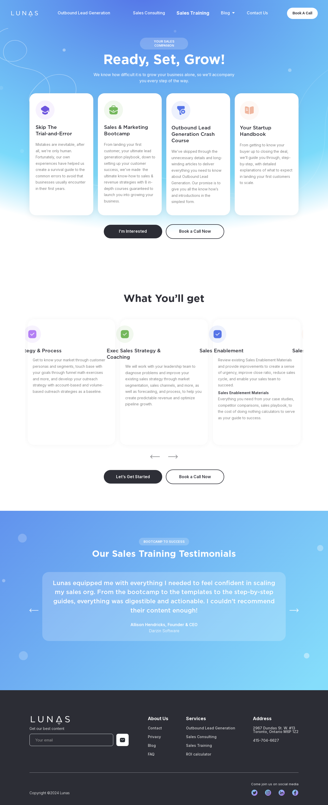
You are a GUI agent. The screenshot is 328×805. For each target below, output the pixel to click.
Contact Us (257, 13)
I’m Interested (133, 231)
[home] (24, 13)
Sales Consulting (149, 13)
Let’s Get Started (133, 487)
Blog (152, 745)
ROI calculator (198, 754)
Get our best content (46, 728)
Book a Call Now (195, 231)
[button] (228, 13)
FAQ (151, 754)
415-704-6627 (266, 740)
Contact (155, 728)
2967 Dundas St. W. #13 (276, 729)
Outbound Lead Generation (84, 13)
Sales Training (193, 13)
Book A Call (302, 13)
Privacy (154, 737)
